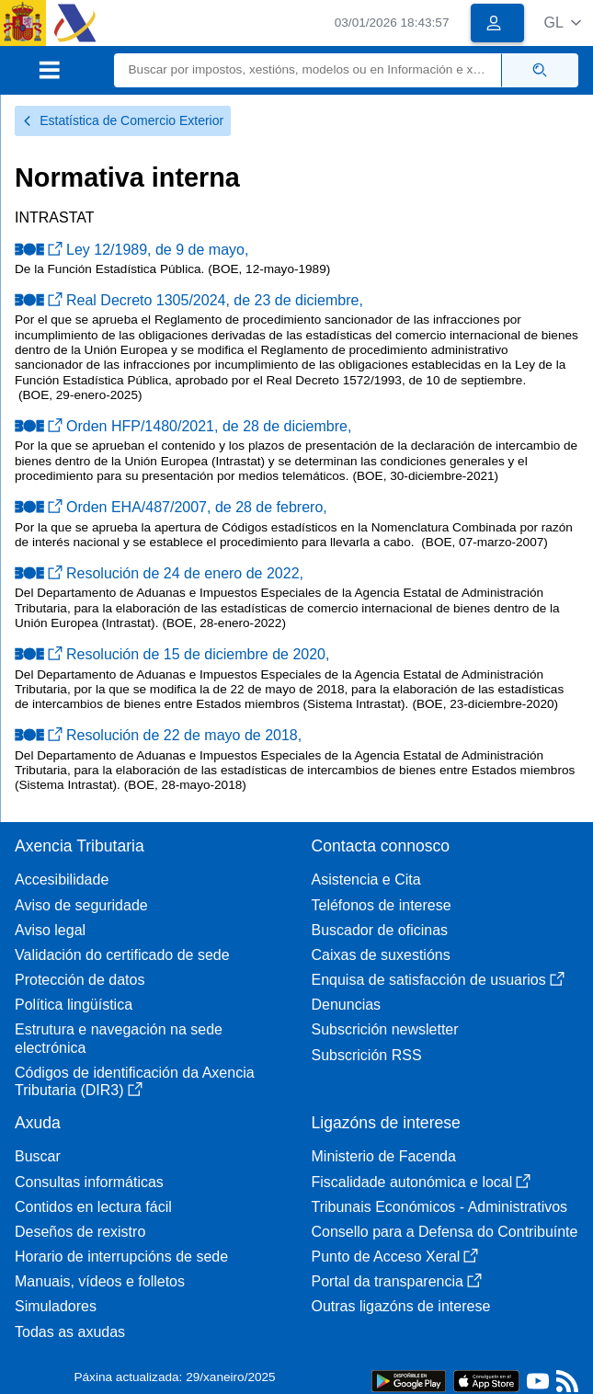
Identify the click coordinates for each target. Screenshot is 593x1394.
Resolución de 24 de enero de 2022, (159, 573)
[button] (562, 22)
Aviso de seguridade (81, 905)
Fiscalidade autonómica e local (421, 1182)
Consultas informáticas (89, 1182)
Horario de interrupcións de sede (121, 1256)
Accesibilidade (61, 879)
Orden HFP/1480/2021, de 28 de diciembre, (183, 426)
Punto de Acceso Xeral (395, 1256)
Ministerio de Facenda (384, 1156)
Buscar (38, 1156)
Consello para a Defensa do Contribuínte (445, 1232)
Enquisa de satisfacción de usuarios (438, 980)
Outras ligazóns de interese (401, 1306)
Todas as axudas (70, 1332)
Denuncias (347, 1004)
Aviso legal (50, 930)
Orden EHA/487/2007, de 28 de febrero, (171, 507)
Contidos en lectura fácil (93, 1207)
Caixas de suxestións (381, 955)
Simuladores (56, 1306)
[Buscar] (308, 70)
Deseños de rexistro (80, 1232)
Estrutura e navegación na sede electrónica (118, 1038)
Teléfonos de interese (381, 905)
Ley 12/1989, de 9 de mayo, (131, 249)
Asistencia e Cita (366, 879)
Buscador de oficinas (380, 930)
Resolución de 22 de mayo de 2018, (158, 735)
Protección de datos (79, 980)
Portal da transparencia (397, 1281)
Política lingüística (73, 1004)
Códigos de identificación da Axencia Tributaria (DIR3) (135, 1081)
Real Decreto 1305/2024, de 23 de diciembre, (189, 300)
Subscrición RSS (367, 1055)
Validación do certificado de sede (122, 955)
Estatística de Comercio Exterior (122, 120)
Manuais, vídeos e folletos (100, 1281)
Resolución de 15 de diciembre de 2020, (172, 654)
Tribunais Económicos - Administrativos (440, 1207)
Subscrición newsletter (385, 1029)
